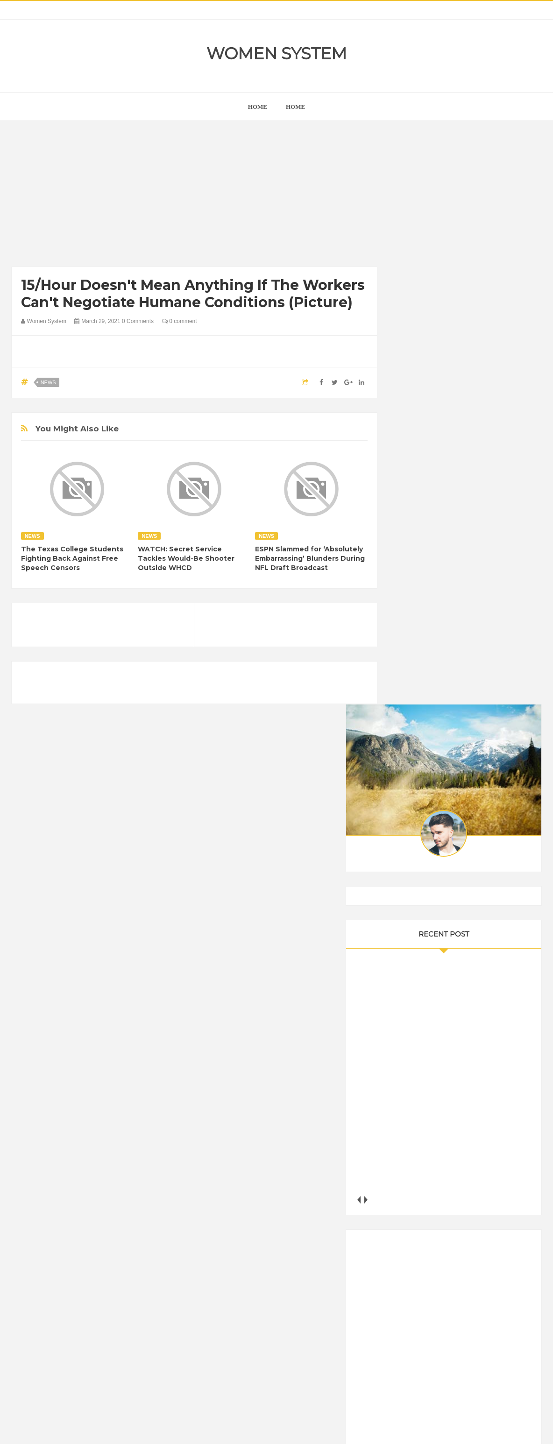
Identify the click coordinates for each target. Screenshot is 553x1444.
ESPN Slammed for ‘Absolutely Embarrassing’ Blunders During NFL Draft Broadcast (310, 558)
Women (477, 1241)
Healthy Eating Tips (429, 1193)
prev (401, 598)
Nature (412, 1225)
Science (413, 1241)
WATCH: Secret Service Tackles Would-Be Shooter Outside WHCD (186, 558)
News (48, 382)
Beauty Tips (486, 1145)
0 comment (179, 321)
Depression (483, 1161)
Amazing (414, 1145)
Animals (448, 1145)
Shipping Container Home (445, 1055)
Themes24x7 (304, 1428)
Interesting (461, 1209)
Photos (467, 1225)
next (408, 598)
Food (475, 1177)
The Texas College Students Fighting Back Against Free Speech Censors (72, 558)
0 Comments (138, 321)
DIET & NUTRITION (430, 1177)
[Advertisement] (194, 196)
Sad (494, 1225)
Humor (475, 1193)
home (257, 106)
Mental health (505, 1209)
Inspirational (419, 1209)
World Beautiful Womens (436, 1257)
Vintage (445, 1241)
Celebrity (445, 1161)
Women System (276, 53)
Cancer (412, 1161)
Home (295, 106)
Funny (501, 1177)
